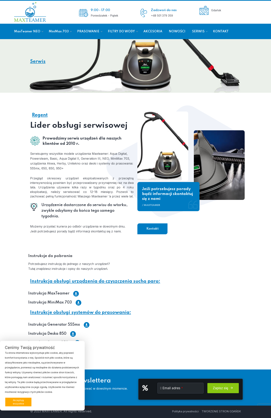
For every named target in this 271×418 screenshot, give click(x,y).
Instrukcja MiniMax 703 (54, 302)
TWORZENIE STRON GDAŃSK (221, 411)
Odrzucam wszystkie (47, 402)
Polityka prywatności (185, 411)
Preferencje (71, 401)
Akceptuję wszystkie (18, 402)
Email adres (172, 388)
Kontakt (152, 228)
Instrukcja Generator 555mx (58, 324)
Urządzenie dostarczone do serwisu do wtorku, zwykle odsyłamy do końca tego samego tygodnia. (84, 210)
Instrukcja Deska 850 (52, 333)
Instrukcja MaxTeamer (53, 293)
